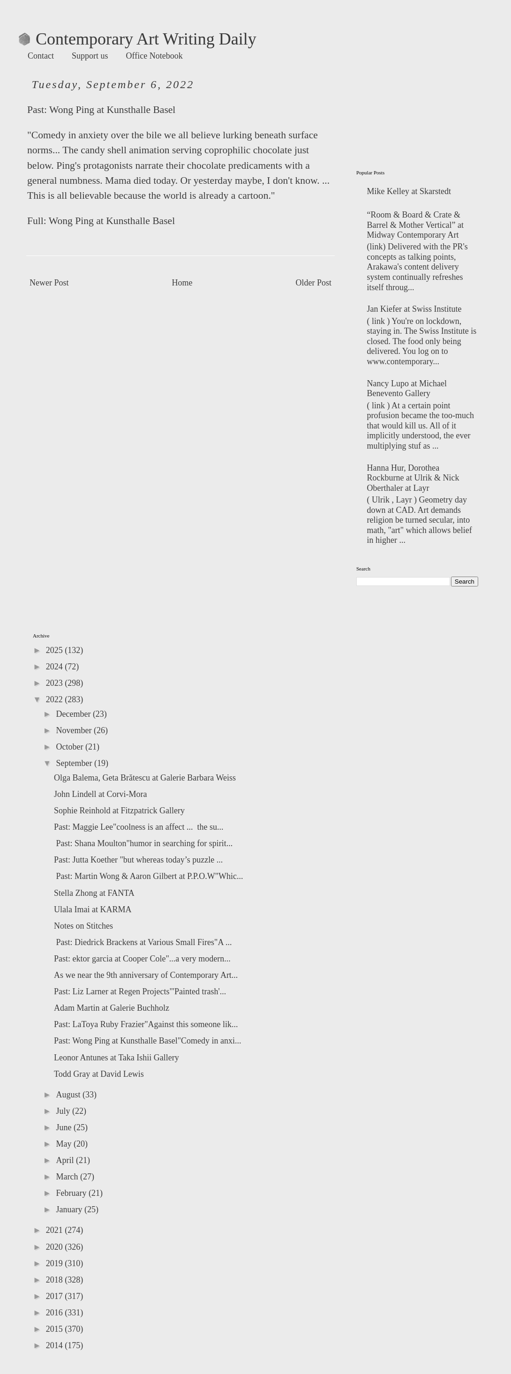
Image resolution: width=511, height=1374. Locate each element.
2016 (55, 1312)
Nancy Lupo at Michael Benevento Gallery (407, 388)
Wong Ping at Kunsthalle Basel (112, 109)
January (70, 1209)
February (72, 1193)
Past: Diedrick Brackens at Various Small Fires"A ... (143, 942)
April (66, 1160)
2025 (55, 650)
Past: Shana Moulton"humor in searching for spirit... (143, 843)
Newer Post (49, 282)
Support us (90, 55)
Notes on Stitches (83, 926)
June (65, 1127)
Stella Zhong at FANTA (94, 893)
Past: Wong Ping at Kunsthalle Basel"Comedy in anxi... (147, 1040)
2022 (55, 699)
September (75, 763)
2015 (55, 1329)
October (70, 746)
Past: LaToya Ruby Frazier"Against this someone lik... (146, 1024)
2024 (55, 666)
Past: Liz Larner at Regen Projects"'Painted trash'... (140, 991)
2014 (55, 1345)
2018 (55, 1279)
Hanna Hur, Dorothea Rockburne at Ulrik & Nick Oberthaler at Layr (413, 478)
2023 (55, 683)
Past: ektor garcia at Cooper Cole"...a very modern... (142, 958)
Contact (41, 55)
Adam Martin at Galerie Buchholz (111, 1008)
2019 (55, 1263)
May (65, 1144)
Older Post (314, 282)
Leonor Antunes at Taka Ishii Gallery (116, 1057)
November (74, 730)
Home (182, 282)
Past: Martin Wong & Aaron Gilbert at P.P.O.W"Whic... (148, 876)
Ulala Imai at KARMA (92, 909)
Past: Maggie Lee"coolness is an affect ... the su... (138, 827)
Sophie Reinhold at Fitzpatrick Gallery (119, 810)
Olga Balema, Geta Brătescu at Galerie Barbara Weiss (145, 777)
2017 (55, 1296)
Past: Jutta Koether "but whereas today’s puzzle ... (138, 859)
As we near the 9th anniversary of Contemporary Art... (146, 975)
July (64, 1111)
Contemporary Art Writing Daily (137, 39)
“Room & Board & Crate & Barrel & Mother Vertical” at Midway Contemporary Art (415, 225)
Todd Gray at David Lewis (99, 1074)
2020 (55, 1247)
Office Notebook (154, 55)
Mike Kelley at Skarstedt (409, 191)
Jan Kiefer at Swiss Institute (414, 309)
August (69, 1094)
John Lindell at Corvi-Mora (100, 794)
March (68, 1176)
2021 (55, 1230)
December (74, 714)
